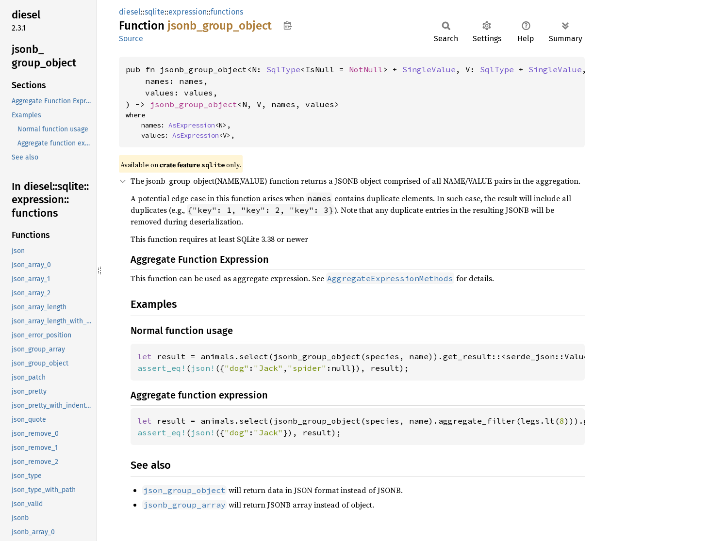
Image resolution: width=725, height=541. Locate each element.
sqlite (155, 11)
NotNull (366, 69)
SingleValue (429, 69)
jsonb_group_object (193, 104)
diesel (130, 11)
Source (131, 38)
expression (187, 11)
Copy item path (288, 25)
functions (227, 11)
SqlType (283, 69)
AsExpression (191, 125)
